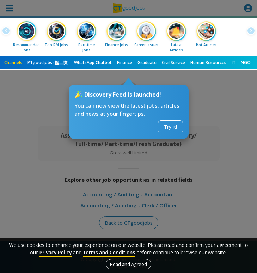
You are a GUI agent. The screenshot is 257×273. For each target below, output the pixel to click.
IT (233, 63)
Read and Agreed (128, 264)
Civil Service (173, 63)
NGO (246, 63)
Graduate (147, 63)
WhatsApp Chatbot (93, 63)
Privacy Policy (55, 252)
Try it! (170, 126)
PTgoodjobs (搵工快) (48, 63)
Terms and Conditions (109, 252)
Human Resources (208, 63)
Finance (124, 63)
